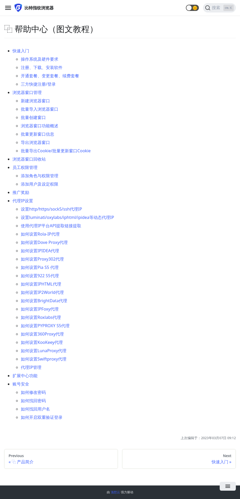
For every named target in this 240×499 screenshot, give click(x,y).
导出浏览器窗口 (35, 142)
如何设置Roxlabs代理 (41, 317)
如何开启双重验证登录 (41, 417)
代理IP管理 (31, 367)
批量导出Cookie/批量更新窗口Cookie (56, 151)
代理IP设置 (22, 201)
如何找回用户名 (35, 409)
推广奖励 (20, 192)
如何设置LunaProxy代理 (43, 350)
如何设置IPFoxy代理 (40, 309)
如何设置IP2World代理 (42, 292)
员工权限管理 (24, 167)
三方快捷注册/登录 (38, 84)
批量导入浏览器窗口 (39, 109)
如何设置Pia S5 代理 (40, 267)
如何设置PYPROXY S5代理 (45, 326)
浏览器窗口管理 (27, 92)
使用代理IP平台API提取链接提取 (51, 226)
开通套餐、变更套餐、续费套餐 (50, 76)
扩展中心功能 (24, 375)
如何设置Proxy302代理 (42, 259)
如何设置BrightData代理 (44, 301)
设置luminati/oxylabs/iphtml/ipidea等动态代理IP (67, 217)
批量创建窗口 (33, 117)
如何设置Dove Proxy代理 (44, 242)
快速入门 (20, 51)
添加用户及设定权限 (39, 184)
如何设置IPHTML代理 (41, 284)
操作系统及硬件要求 (39, 59)
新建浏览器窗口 (35, 101)
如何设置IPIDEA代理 (40, 251)
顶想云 (115, 492)
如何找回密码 (33, 400)
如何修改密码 (33, 392)
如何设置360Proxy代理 (42, 334)
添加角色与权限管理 (39, 176)
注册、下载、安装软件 (41, 67)
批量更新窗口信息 (37, 134)
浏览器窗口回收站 (29, 159)
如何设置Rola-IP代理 (40, 234)
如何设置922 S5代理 (40, 276)
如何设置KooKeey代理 (42, 342)
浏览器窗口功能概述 (39, 126)
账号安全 (20, 384)
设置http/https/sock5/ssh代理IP (51, 209)
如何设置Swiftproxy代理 (43, 359)
